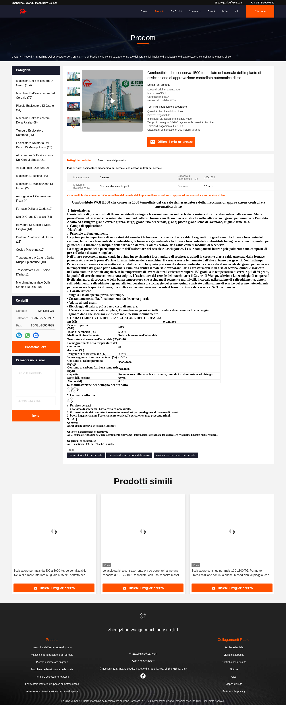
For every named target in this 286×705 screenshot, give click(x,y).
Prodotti (159, 11)
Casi (233, 676)
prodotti (27, 56)
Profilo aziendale (234, 647)
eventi (211, 11)
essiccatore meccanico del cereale (175, 455)
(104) (34, 83)
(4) (33, 198)
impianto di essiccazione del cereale (129, 455)
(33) (34, 216)
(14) (33, 227)
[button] (74, 126)
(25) (29, 132)
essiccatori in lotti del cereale (86, 455)
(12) (34, 208)
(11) (33, 272)
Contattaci (194, 11)
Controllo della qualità (234, 662)
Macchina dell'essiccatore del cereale (58, 56)
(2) (32, 167)
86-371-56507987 (262, 2)
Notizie (234, 669)
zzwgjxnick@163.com (228, 2)
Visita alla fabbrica (234, 654)
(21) (34, 157)
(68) (33, 120)
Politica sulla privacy (233, 691)
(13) (34, 239)
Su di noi (176, 11)
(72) (35, 95)
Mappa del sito (234, 684)
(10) (32, 175)
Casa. (144, 11)
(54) (35, 108)
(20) (34, 145)
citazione (260, 11)
